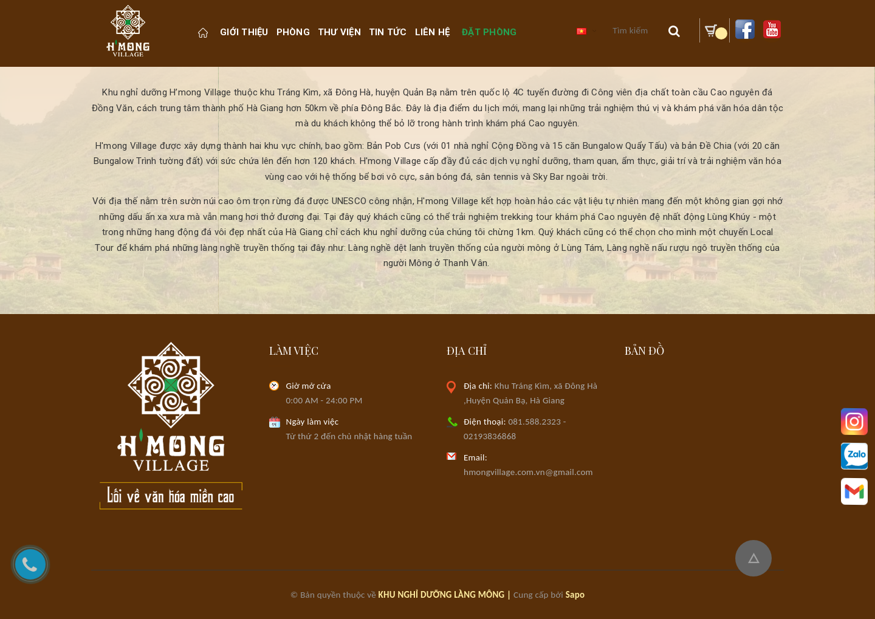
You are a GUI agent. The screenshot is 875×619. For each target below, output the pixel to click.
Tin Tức (388, 32)
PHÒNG (293, 32)
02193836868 (490, 436)
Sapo (575, 594)
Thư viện (339, 32)
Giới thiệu (244, 32)
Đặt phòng (489, 32)
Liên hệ (432, 32)
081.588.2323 (534, 421)
